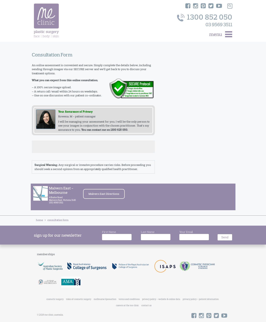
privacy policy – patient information (201, 299)
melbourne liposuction (105, 299)
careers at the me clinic (127, 305)
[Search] (229, 6)
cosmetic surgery (55, 299)
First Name (109, 232)
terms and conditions (129, 299)
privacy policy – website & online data (161, 299)
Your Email (186, 232)
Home (39, 220)
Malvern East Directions (104, 194)
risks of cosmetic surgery (78, 299)
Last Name (148, 232)
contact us (146, 305)
